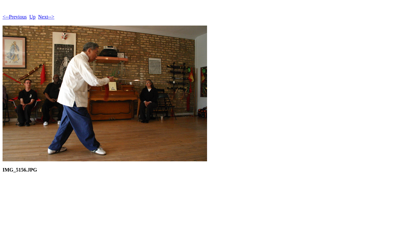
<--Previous (15, 16)
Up (32, 16)
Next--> (46, 16)
